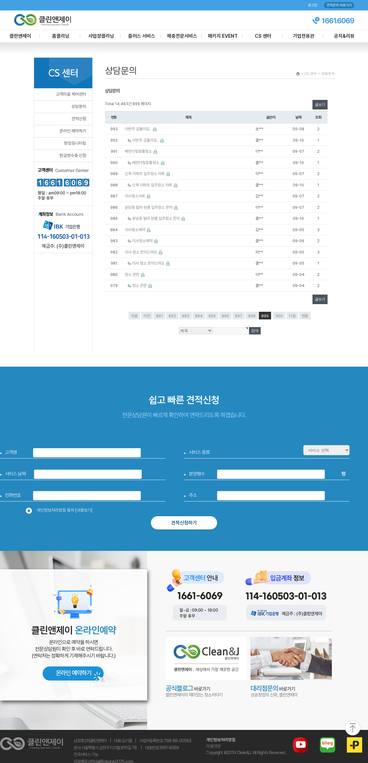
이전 (147, 316)
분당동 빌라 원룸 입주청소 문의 (149, 207)
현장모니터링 (75, 143)
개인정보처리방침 (221, 739)
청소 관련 (132, 274)
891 (159, 316)
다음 (292, 316)
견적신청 (78, 118)
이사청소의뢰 (135, 196)
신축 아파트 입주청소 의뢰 (145, 173)
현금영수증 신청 (72, 155)
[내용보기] (83, 510)
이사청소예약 (135, 229)
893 (185, 316)
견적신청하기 (184, 523)
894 (199, 316)
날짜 (298, 117)
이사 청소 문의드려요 (141, 252)
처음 (134, 316)
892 (172, 316)
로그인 (312, 5)
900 (279, 316)
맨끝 (304, 316)
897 (238, 316)
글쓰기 (320, 104)
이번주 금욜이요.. (138, 129)
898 (251, 316)
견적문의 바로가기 (339, 5)
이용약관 (213, 746)
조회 (318, 117)
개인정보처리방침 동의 (61, 510)
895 (212, 316)
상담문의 (78, 106)
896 (225, 316)
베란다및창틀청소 (139, 151)
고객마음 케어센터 (71, 94)
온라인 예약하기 (72, 130)
